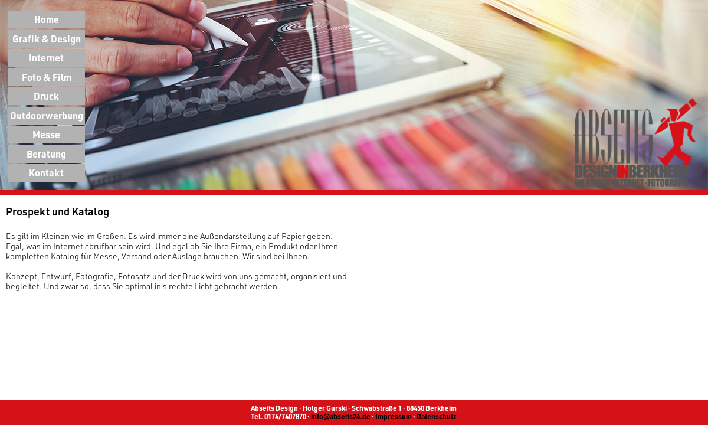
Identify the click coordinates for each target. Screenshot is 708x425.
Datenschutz (437, 416)
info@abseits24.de (341, 416)
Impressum (393, 416)
